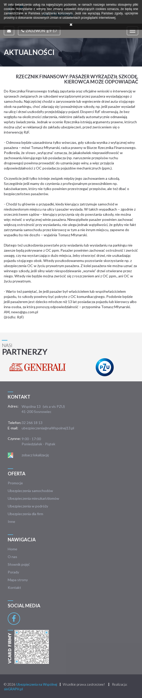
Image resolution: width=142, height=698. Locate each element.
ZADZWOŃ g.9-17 (39, 31)
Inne (11, 521)
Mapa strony (18, 580)
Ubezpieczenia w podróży (28, 506)
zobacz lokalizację (35, 455)
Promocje (15, 483)
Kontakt (14, 587)
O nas (12, 556)
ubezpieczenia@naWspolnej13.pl (48, 428)
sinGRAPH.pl (13, 689)
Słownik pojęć (19, 564)
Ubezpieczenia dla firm (25, 514)
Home (12, 549)
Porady (13, 572)
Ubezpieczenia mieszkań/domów (33, 498)
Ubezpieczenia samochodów (30, 490)
